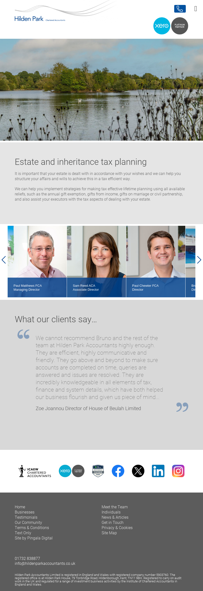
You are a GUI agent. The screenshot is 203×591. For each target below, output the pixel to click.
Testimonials (26, 517)
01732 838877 (27, 558)
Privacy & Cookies (117, 527)
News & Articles (115, 517)
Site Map (109, 532)
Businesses (24, 512)
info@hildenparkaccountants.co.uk (45, 563)
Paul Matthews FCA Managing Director (28, 287)
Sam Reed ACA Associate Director (86, 287)
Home (20, 506)
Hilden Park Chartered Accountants (101, 17)
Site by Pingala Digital (34, 537)
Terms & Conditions (32, 527)
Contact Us (180, 9)
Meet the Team (115, 506)
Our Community (28, 522)
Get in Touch (113, 522)
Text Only (23, 532)
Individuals (111, 512)
